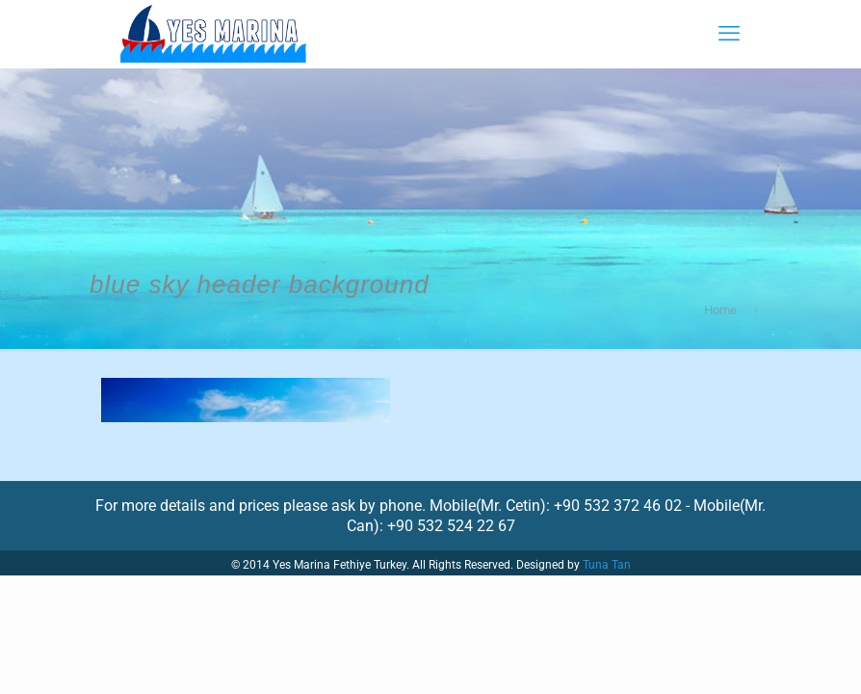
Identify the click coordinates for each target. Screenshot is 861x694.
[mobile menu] (729, 33)
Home (720, 310)
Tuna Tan (607, 565)
